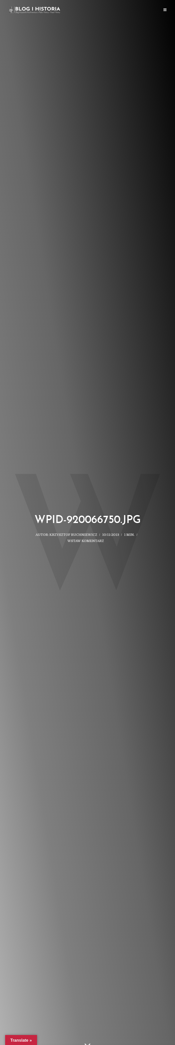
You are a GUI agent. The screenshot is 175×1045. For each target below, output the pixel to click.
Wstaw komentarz (85, 541)
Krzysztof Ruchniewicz (73, 535)
